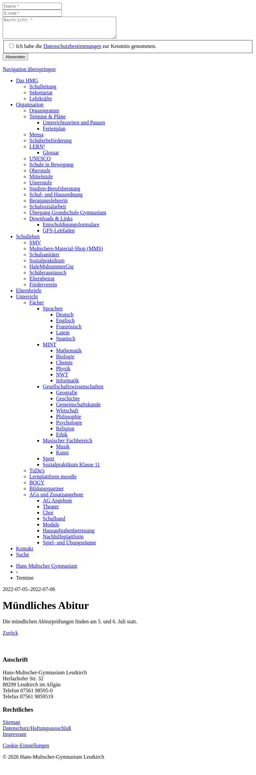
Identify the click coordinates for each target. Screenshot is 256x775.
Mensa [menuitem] (36, 138)
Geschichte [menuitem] (68, 402)
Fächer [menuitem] (36, 306)
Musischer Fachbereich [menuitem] (67, 444)
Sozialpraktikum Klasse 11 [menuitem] (71, 468)
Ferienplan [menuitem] (54, 132)
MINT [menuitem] (49, 348)
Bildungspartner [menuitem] (46, 492)
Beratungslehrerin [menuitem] (48, 204)
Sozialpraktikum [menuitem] (47, 264)
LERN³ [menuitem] (37, 150)
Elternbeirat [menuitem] (42, 282)
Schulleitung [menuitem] (42, 90)
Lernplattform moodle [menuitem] (53, 480)
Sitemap (11, 726)
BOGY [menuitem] (36, 486)
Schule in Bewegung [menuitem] (51, 168)
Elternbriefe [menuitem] (28, 294)
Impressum (14, 738)
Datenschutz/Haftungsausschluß (37, 732)
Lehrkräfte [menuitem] (40, 102)
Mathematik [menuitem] (69, 354)
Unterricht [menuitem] (27, 300)
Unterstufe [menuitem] (40, 186)
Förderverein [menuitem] (43, 288)
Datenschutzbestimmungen (72, 50)
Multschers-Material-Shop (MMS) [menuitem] (66, 252)
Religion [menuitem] (65, 432)
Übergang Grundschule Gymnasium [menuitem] (67, 216)
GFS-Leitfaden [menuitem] (59, 234)
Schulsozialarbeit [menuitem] (47, 210)
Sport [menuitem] (48, 462)
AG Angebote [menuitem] (57, 504)
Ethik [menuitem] (62, 438)
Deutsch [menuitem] (64, 318)
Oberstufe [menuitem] (39, 174)
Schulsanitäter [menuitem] (44, 258)
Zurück (10, 637)
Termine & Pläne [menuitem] (47, 120)
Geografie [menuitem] (66, 396)
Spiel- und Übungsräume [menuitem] (69, 546)
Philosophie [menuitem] (68, 420)
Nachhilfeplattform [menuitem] (63, 540)
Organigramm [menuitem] (44, 114)
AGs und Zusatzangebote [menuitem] (56, 498)
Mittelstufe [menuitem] (41, 180)
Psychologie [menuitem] (69, 426)
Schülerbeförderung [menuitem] (50, 144)
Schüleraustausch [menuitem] (47, 276)
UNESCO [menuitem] (40, 162)
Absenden (15, 60)
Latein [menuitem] (63, 336)
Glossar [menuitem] (51, 156)
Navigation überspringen (29, 73)
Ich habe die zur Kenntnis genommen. (86, 50)
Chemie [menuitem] (64, 366)
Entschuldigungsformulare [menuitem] (71, 228)
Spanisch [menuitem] (65, 342)
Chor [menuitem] (48, 516)
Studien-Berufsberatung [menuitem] (54, 192)
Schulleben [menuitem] (28, 240)
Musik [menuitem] (63, 450)
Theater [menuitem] (51, 510)
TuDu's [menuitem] (37, 474)
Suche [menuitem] (22, 558)
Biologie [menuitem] (65, 360)
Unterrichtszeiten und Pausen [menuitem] (74, 126)
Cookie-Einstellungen (26, 749)
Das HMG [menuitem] (27, 84)
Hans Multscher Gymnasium (46, 570)
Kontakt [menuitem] (24, 552)
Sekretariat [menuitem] (40, 96)
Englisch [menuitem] (65, 324)
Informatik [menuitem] (67, 384)
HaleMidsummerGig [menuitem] (51, 270)
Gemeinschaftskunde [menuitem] (78, 408)
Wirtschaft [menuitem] (67, 414)
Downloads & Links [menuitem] (51, 222)
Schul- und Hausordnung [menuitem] (56, 198)
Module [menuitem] (51, 528)
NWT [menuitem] (62, 378)
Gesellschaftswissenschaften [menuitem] (73, 390)
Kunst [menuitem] (62, 456)
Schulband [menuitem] (54, 522)
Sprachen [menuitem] (53, 312)
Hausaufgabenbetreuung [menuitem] (69, 534)
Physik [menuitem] (63, 372)
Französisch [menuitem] (68, 330)
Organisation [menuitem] (29, 108)
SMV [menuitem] (35, 246)
